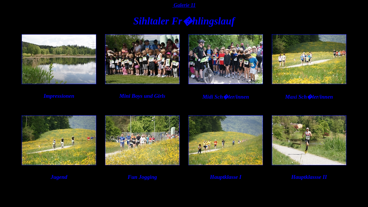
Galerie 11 (184, 5)
